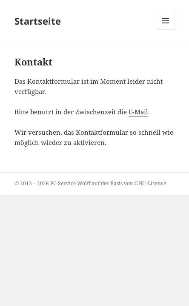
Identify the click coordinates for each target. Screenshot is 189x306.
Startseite (37, 20)
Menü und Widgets (166, 29)
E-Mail (138, 112)
